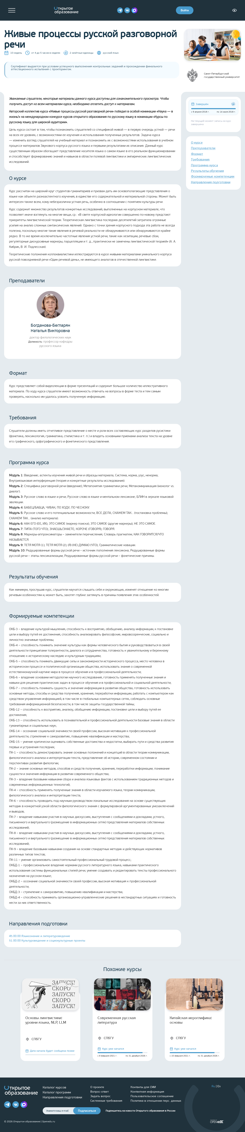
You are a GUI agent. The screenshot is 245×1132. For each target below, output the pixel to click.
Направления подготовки (210, 182)
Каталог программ (57, 1092)
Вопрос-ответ (99, 1091)
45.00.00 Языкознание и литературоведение (39, 936)
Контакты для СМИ (143, 1087)
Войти (185, 10)
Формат (197, 154)
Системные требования (106, 1100)
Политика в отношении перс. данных (156, 1100)
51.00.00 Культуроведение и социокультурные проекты (47, 940)
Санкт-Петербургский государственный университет (212, 75)
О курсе (197, 142)
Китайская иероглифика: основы (191, 1020)
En (219, 1086)
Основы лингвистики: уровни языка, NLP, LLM (45, 1020)
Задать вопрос (100, 1096)
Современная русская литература (117, 1020)
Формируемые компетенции (212, 176)
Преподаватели (203, 148)
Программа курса (204, 165)
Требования (200, 159)
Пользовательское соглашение (152, 1096)
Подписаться (87, 1111)
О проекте (97, 1087)
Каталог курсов (54, 1087)
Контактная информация (147, 1091)
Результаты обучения (207, 171)
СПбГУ (33, 1039)
